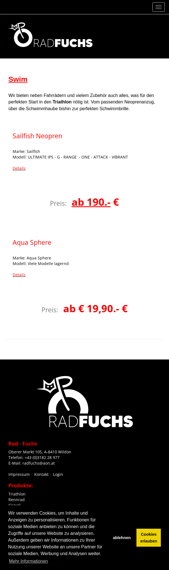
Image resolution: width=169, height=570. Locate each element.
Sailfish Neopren (37, 135)
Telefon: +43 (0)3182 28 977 (34, 457)
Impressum (19, 474)
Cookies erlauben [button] (148, 537)
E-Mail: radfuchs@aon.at (31, 463)
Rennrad (16, 499)
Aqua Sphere (32, 242)
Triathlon (17, 494)
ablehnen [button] (122, 537)
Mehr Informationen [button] (28, 561)
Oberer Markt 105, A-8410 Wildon (39, 451)
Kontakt (41, 474)
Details (19, 168)
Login (58, 474)
